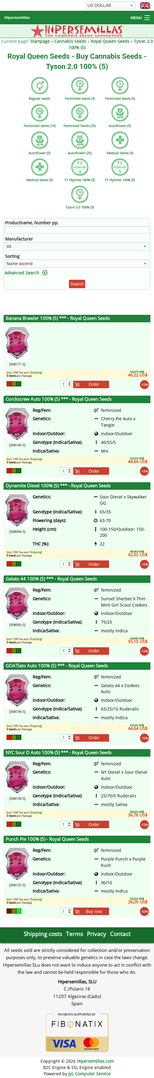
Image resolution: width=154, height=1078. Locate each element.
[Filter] (77, 229)
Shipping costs (43, 934)
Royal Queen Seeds (110, 41)
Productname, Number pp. (32, 223)
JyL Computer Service (89, 1074)
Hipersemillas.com (95, 1061)
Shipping (35, 372)
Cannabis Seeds (70, 41)
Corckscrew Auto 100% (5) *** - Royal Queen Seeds (58, 399)
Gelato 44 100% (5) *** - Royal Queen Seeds (51, 579)
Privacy (96, 934)
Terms (74, 934)
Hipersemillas (17, 17)
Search (77, 284)
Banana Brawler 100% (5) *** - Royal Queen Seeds (58, 318)
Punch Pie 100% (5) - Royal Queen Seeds (47, 839)
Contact (120, 934)
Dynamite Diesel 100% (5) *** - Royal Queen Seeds (58, 486)
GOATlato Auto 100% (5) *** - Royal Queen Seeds (57, 666)
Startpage (40, 41)
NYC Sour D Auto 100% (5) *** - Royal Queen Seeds (58, 752)
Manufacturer (19, 239)
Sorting (12, 256)
